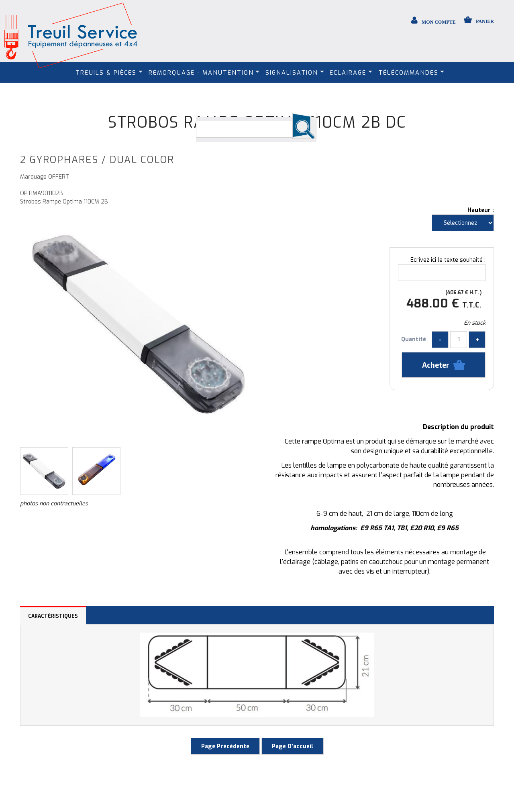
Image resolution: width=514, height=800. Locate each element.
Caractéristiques (53, 616)
